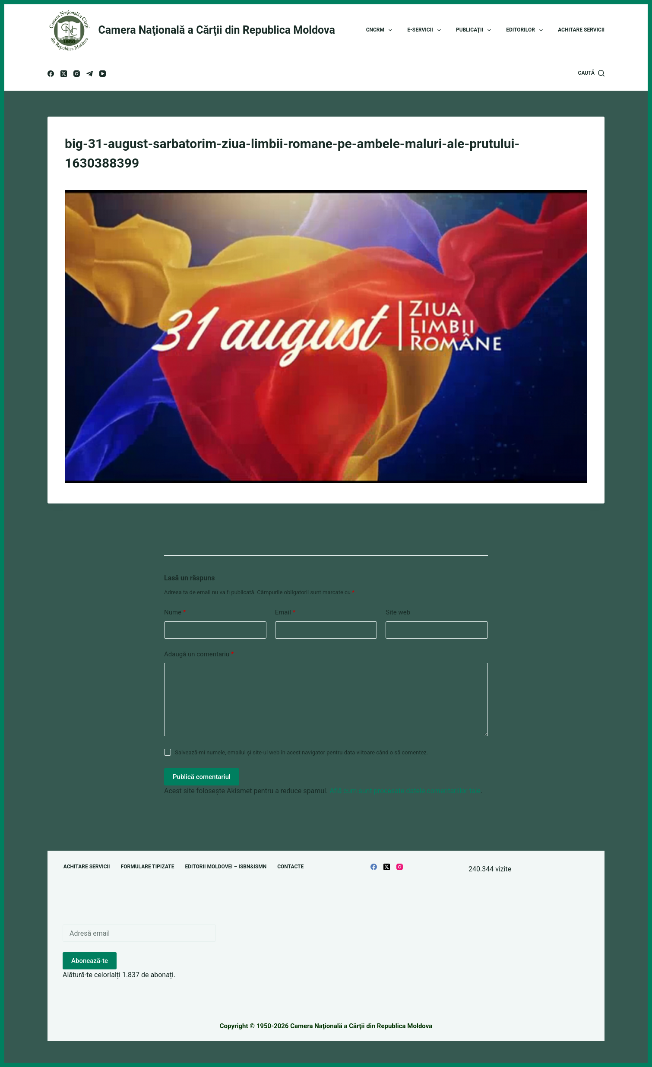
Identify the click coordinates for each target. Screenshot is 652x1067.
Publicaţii (475, 30)
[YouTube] (102, 73)
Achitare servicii (581, 30)
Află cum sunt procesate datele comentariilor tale (405, 791)
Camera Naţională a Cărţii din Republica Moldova (216, 30)
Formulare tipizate (147, 867)
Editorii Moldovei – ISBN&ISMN (225, 867)
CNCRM (381, 30)
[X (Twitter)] (63, 73)
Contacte (290, 867)
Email (285, 612)
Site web (398, 612)
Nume (175, 612)
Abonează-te (89, 961)
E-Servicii (425, 30)
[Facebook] (50, 73)
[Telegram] (89, 73)
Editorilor (526, 30)
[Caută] (591, 73)
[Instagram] (76, 73)
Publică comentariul (202, 777)
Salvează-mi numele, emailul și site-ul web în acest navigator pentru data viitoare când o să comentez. (301, 752)
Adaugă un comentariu (199, 654)
